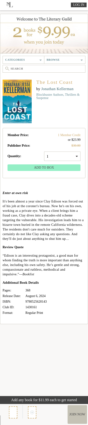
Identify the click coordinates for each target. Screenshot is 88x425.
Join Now (77, 414)
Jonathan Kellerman (57, 89)
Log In (78, 5)
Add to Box (44, 167)
